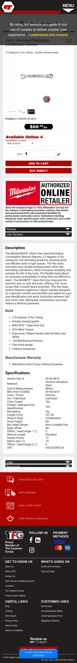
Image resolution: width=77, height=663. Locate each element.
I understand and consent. (49, 35)
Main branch (13, 143)
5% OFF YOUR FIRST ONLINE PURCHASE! (38, 654)
